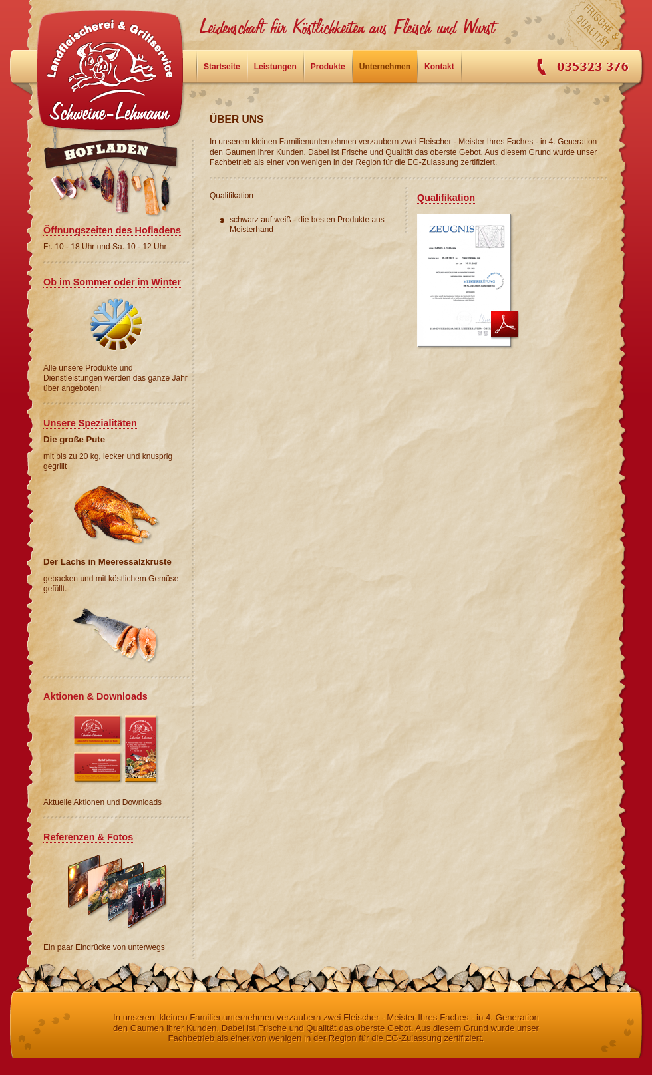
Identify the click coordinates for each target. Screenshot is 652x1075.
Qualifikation (446, 197)
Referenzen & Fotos (88, 837)
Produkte (328, 66)
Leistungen (275, 66)
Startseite (110, 70)
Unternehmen (384, 66)
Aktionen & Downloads (95, 696)
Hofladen (116, 180)
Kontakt (439, 66)
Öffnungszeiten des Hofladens (112, 230)
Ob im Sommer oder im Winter (112, 282)
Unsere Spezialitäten (90, 423)
